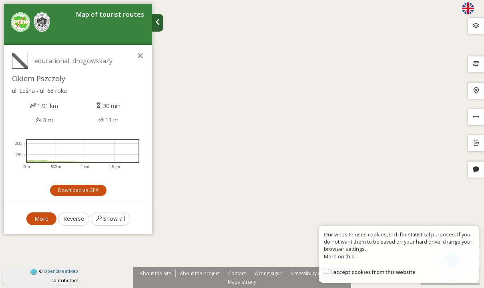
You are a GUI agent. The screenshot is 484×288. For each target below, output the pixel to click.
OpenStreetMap (61, 271)
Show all (110, 218)
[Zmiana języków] (471, 8)
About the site (155, 273)
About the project (200, 273)
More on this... (341, 256)
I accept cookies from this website (373, 272)
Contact (237, 273)
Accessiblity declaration (317, 273)
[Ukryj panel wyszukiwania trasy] (157, 23)
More (41, 218)
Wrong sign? (268, 273)
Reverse (73, 218)
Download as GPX (78, 190)
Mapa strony (242, 281)
